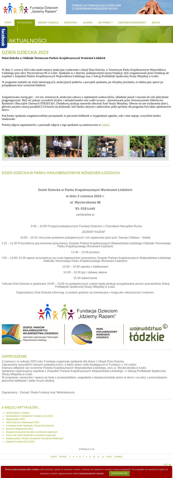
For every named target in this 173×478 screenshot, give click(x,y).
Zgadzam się (119, 473)
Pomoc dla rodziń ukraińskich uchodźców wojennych (31, 435)
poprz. (63, 457)
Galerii (105, 124)
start (53, 457)
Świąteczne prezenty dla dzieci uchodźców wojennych (31, 432)
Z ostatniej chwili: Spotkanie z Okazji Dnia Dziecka (30, 425)
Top (165, 465)
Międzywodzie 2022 (15, 419)
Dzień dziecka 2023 (25, 52)
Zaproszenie (14, 356)
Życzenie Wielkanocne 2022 (19, 429)
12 (103, 457)
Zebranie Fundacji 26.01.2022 (20, 441)
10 (94, 457)
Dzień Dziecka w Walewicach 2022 (22, 422)
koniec (119, 457)
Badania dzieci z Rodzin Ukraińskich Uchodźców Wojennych (34, 438)
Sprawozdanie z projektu (17, 413)
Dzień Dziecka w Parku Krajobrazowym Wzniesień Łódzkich (61, 173)
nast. (109, 457)
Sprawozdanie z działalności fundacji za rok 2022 (29, 416)
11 (98, 457)
